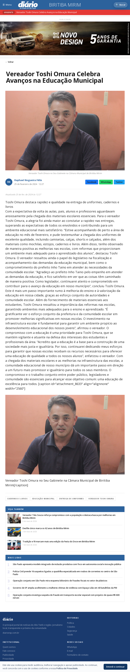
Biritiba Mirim (65, 5)
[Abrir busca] (120, 4)
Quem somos (9, 647)
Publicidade (8, 654)
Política (70, 623)
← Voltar (9, 62)
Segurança (72, 630)
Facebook (91, 182)
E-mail (70, 650)
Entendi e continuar (115, 666)
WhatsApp (106, 182)
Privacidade (8, 658)
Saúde (70, 634)
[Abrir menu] (7, 5)
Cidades (71, 626)
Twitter (119, 182)
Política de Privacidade (67, 668)
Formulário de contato (77, 654)
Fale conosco (9, 650)
